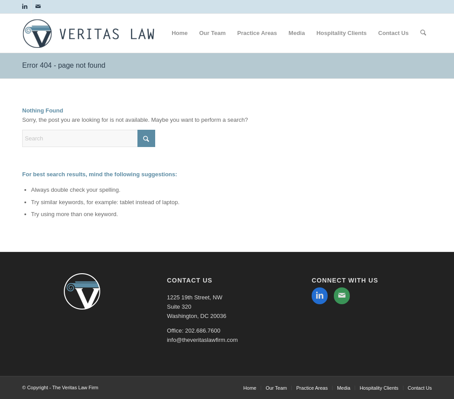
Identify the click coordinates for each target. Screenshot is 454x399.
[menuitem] (179, 33)
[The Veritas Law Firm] (88, 38)
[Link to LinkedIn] (24, 6)
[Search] (423, 33)
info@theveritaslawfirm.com (202, 340)
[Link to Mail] (38, 6)
